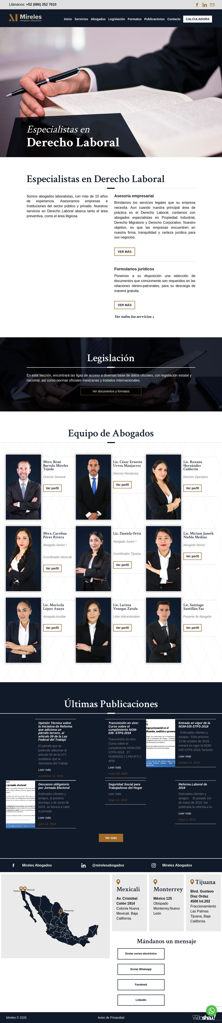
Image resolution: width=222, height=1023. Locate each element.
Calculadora (197, 19)
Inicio (68, 19)
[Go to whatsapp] (211, 1010)
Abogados (98, 19)
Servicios (81, 19)
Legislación (116, 19)
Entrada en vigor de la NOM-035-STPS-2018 (194, 724)
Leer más (44, 770)
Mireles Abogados (37, 865)
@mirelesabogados (108, 865)
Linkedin (141, 1000)
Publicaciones (154, 19)
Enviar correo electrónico (141, 953)
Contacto (174, 19)
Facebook (141, 984)
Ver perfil (52, 488)
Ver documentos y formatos (111, 391)
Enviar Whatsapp (141, 969)
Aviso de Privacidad (111, 1017)
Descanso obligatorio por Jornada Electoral (54, 786)
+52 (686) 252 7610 (41, 4)
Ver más (111, 838)
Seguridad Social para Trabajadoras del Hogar (125, 786)
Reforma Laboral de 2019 (192, 786)
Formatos (135, 19)
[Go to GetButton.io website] (212, 1019)
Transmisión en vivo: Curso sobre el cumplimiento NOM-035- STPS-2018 (123, 728)
